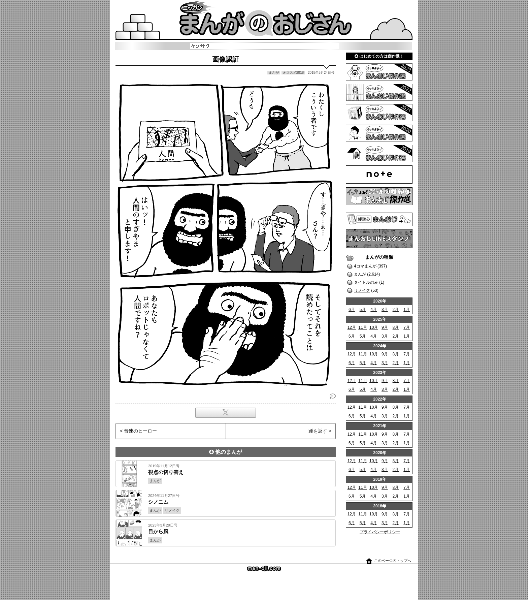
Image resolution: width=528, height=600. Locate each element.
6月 (352, 309)
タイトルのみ (366, 282)
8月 (396, 327)
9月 (385, 327)
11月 (362, 327)
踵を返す (317, 431)
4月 (373, 309)
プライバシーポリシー (380, 532)
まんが (360, 274)
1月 (406, 309)
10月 (373, 327)
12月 (352, 327)
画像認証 (225, 59)
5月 (363, 309)
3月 (385, 309)
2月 (396, 309)
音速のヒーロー (140, 431)
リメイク (362, 290)
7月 (406, 327)
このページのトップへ (392, 561)
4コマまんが (365, 266)
